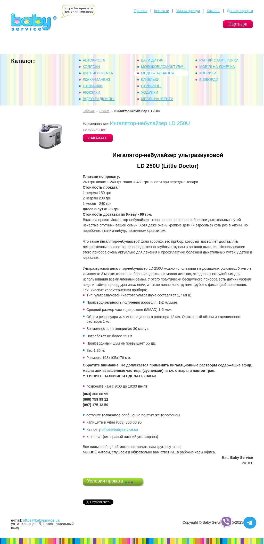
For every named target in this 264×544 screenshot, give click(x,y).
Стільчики (93, 86)
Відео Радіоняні (99, 99)
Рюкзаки (91, 92)
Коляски (91, 67)
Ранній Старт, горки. (219, 60)
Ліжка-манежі (96, 79)
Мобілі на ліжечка (217, 67)
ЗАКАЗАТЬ (97, 138)
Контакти (161, 11)
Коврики (207, 73)
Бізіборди (208, 79)
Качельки (150, 79)
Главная (89, 111)
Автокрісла (94, 60)
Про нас (140, 11)
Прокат (104, 111)
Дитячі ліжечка (98, 73)
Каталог (213, 11)
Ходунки (149, 92)
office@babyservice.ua (120, 429)
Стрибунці (151, 86)
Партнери (238, 24)
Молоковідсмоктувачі (163, 67)
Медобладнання (157, 73)
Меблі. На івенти (157, 99)
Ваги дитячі (152, 60)
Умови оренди (188, 11)
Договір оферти (240, 11)
